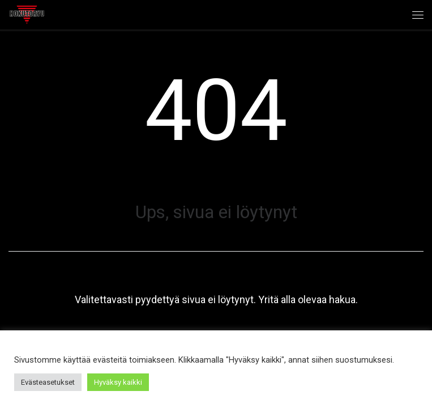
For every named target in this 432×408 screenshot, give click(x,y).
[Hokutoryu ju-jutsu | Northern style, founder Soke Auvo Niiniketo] (26, 13)
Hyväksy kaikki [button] (118, 382)
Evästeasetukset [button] (48, 382)
